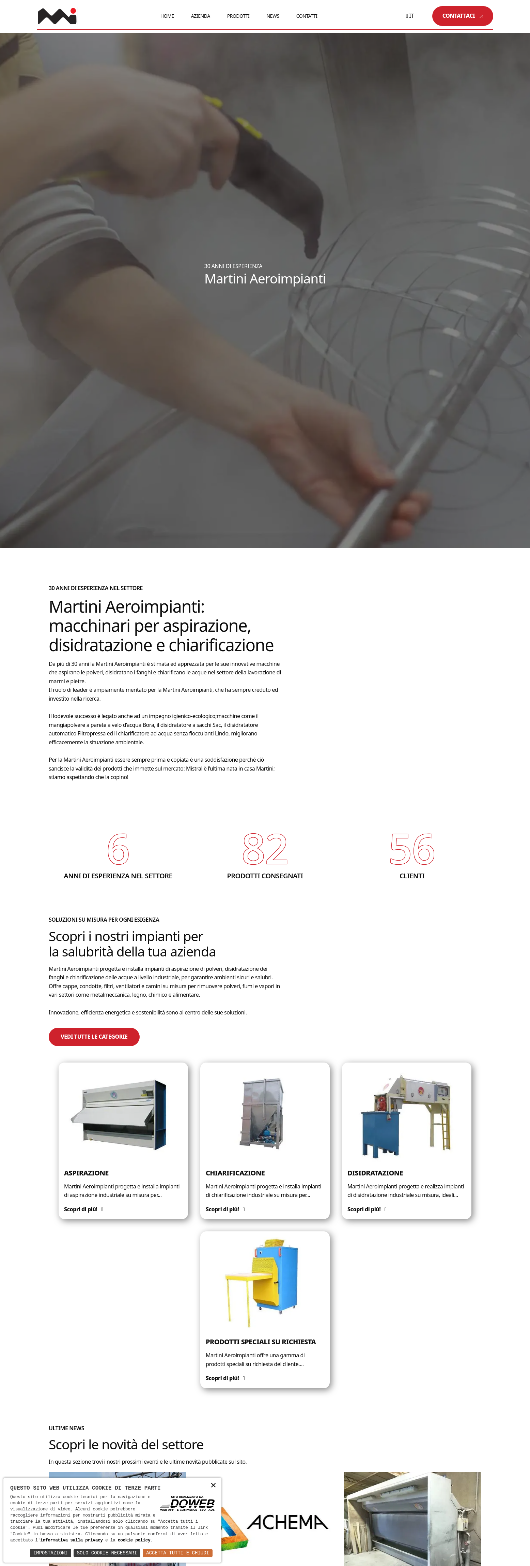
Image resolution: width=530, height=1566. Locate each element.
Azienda (200, 16)
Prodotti (238, 16)
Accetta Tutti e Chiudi (177, 1553)
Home (167, 16)
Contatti (306, 16)
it (410, 15)
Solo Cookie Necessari (107, 1553)
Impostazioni (50, 1553)
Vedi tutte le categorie (94, 1036)
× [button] (213, 1486)
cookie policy (134, 1540)
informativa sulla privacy (71, 1540)
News (272, 16)
